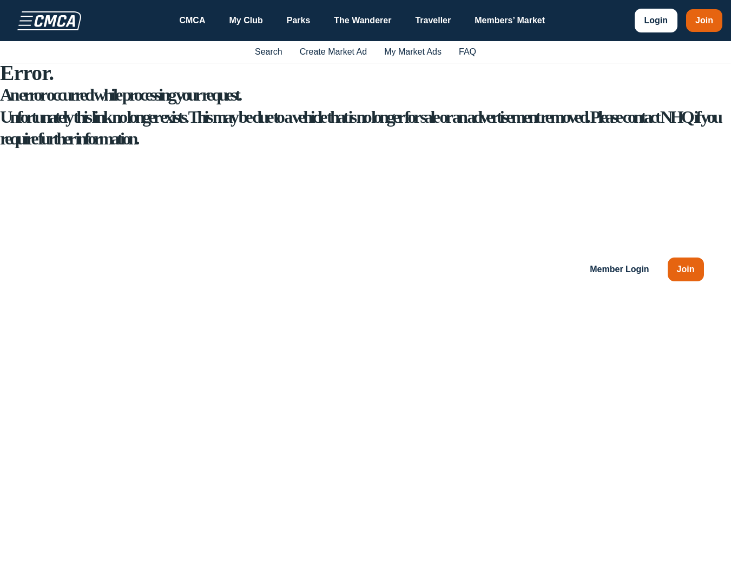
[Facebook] (38, 475)
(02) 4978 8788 (105, 397)
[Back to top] (693, 475)
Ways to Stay (409, 377)
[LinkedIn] (129, 475)
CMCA (192, 20)
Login (656, 20)
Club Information (415, 354)
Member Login (619, 269)
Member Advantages (629, 377)
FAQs (600, 425)
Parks (299, 20)
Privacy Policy (677, 571)
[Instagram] (99, 475)
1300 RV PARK (107, 419)
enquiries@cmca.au (87, 375)
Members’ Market (510, 20)
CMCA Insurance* (517, 354)
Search (268, 51)
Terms (625, 571)
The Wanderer (362, 20)
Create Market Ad (333, 51)
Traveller (433, 20)
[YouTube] (69, 475)
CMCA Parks (508, 377)
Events (397, 425)
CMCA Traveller (513, 401)
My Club (245, 20)
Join (704, 20)
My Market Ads (413, 51)
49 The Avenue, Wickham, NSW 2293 (121, 354)
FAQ (467, 51)
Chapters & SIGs (416, 401)
